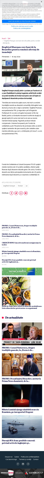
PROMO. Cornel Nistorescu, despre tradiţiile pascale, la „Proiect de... (19, 227)
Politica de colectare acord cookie (22, 26)
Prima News (7, 473)
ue (26, 185)
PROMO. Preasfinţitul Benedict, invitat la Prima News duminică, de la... (21, 235)
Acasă (4, 38)
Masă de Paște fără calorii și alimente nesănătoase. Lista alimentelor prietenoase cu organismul (22, 307)
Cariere (16, 457)
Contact (35, 459)
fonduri (20, 185)
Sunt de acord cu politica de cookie (22, 21)
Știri (9, 38)
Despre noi (8, 457)
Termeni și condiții (25, 459)
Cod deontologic (11, 459)
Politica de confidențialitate (30, 457)
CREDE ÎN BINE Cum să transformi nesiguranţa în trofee (21, 244)
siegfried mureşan (9, 185)
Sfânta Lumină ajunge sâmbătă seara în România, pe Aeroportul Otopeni (21, 252)
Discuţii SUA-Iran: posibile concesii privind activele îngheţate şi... (19, 261)
